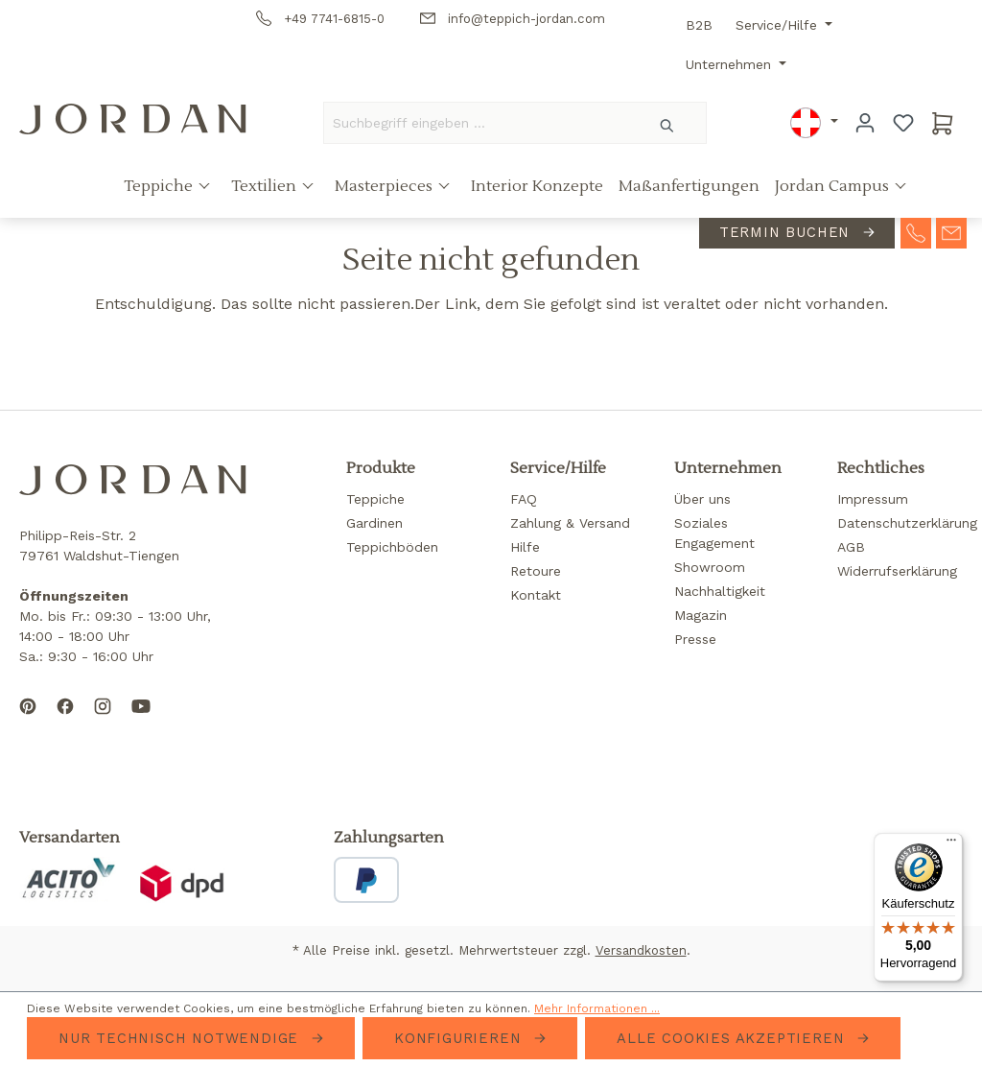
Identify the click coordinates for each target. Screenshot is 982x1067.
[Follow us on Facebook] (65, 722)
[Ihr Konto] (865, 123)
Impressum (872, 499)
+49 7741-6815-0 (320, 19)
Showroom (709, 567)
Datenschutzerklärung (907, 523)
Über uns (702, 499)
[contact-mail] (951, 231)
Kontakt (535, 595)
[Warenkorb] (943, 123)
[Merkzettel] (903, 123)
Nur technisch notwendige (181, 1038)
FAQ (523, 499)
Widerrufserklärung (897, 571)
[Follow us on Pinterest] (27, 722)
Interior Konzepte (537, 186)
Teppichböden (392, 547)
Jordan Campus (834, 186)
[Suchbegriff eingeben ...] (476, 123)
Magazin (700, 615)
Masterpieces (385, 186)
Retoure (535, 571)
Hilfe (525, 547)
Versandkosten (641, 950)
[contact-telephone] (915, 231)
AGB (851, 547)
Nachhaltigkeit (719, 591)
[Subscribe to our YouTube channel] (141, 721)
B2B (699, 25)
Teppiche (160, 186)
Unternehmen (731, 64)
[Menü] (951, 844)
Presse (695, 639)
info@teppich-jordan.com (512, 19)
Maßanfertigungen (689, 186)
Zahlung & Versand (570, 523)
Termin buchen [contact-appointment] (787, 232)
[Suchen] (668, 123)
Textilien (265, 186)
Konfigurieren (460, 1038)
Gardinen (374, 523)
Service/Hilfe (779, 25)
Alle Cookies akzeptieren (733, 1038)
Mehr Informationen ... (597, 1008)
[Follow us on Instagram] (102, 722)
